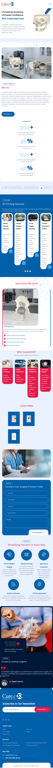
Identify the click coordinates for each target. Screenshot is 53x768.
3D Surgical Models (32, 745)
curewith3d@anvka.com (11, 755)
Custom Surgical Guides (18, 226)
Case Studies (6, 731)
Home (4, 729)
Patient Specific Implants (9, 743)
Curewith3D (26, 766)
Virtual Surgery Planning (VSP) (11, 745)
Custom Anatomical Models (45, 226)
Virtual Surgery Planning (32, 226)
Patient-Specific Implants (6, 226)
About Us (29, 729)
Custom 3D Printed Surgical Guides (36, 743)
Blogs (28, 731)
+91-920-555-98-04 (12, 758)
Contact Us (5, 734)
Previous (30, 23)
